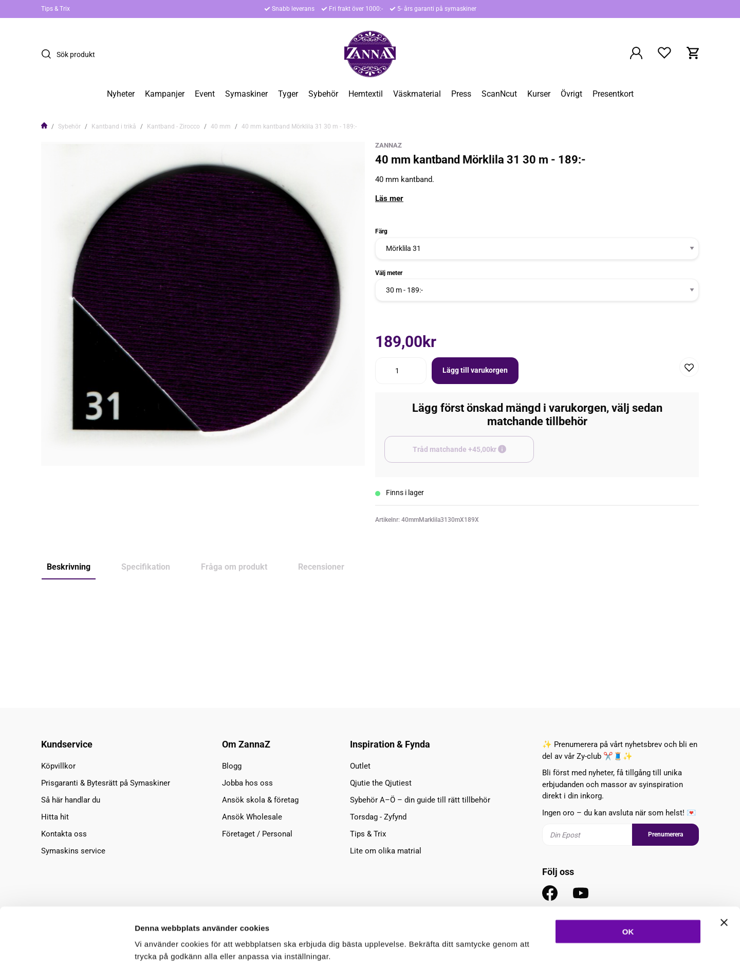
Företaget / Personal (257, 834)
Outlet (360, 766)
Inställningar (558, 944)
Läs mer (389, 198)
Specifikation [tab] (145, 567)
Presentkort (613, 94)
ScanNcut (499, 94)
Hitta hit (55, 817)
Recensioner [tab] (321, 567)
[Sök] (49, 54)
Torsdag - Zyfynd (378, 817)
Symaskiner (246, 94)
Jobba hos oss (247, 783)
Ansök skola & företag (260, 800)
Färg (381, 231)
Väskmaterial (417, 94)
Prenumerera (665, 834)
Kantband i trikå (113, 126)
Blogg (232, 766)
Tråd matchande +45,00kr (473, 454)
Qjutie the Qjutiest (381, 783)
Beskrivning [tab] (68, 567)
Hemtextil (365, 94)
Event (205, 94)
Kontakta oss (64, 834)
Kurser (538, 94)
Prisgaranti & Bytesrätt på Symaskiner (105, 783)
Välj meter (388, 273)
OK (628, 878)
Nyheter (121, 94)
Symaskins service (73, 850)
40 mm (221, 126)
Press (461, 94)
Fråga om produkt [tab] (234, 567)
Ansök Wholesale (252, 817)
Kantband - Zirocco (173, 126)
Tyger (288, 94)
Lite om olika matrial (385, 850)
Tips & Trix (55, 8)
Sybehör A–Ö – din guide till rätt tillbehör (420, 800)
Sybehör (323, 94)
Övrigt (571, 94)
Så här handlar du (70, 800)
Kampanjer (164, 94)
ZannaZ (388, 145)
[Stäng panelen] (724, 869)
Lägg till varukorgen (475, 370)
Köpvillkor (58, 766)
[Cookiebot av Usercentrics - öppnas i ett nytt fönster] (67, 945)
